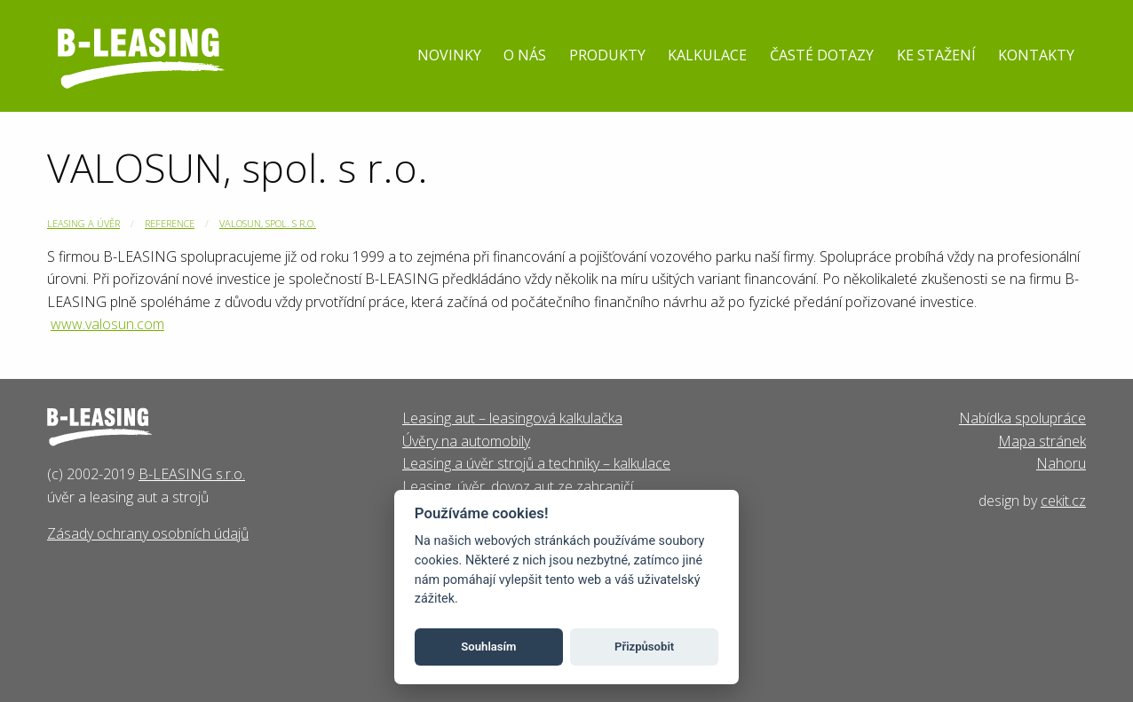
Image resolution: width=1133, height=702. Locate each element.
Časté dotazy (822, 55)
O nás (524, 55)
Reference (169, 223)
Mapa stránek (1042, 441)
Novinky (449, 55)
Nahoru (1061, 463)
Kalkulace (707, 55)
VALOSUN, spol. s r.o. (267, 223)
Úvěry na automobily (466, 441)
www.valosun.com (107, 324)
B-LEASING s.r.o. (192, 474)
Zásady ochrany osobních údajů (148, 533)
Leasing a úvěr (83, 223)
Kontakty (1036, 55)
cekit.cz (1063, 500)
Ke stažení (936, 55)
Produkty (607, 55)
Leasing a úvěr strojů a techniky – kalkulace (536, 463)
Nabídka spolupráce (1022, 418)
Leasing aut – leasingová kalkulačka (512, 418)
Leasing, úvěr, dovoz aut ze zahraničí (517, 486)
